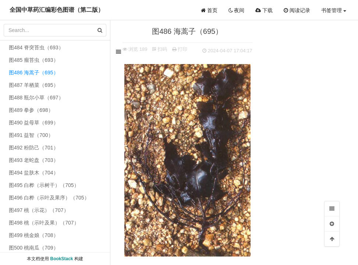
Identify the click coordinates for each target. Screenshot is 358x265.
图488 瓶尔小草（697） (36, 97)
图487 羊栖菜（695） (34, 85)
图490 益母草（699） (34, 123)
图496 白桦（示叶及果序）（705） (49, 198)
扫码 (162, 49)
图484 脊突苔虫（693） (36, 47)
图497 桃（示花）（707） (39, 210)
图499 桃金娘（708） (34, 235)
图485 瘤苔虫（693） (34, 60)
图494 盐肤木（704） (34, 173)
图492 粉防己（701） (34, 148)
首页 (209, 10)
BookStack (61, 258)
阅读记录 (297, 10)
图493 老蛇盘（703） (34, 160)
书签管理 (333, 10)
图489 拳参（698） (31, 110)
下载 (264, 10)
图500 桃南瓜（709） (34, 248)
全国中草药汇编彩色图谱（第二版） (57, 10)
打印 (182, 49)
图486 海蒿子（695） (34, 72)
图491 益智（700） (31, 135)
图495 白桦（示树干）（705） (44, 185)
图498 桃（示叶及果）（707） (44, 223)
